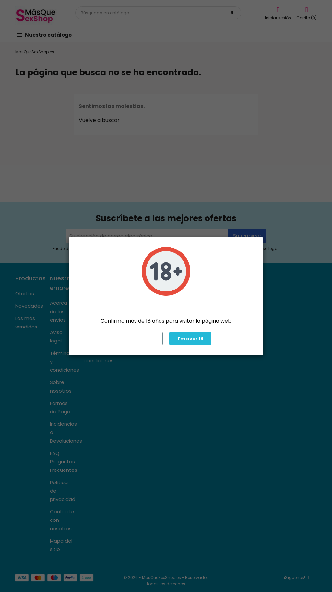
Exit (141, 338)
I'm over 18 (190, 338)
